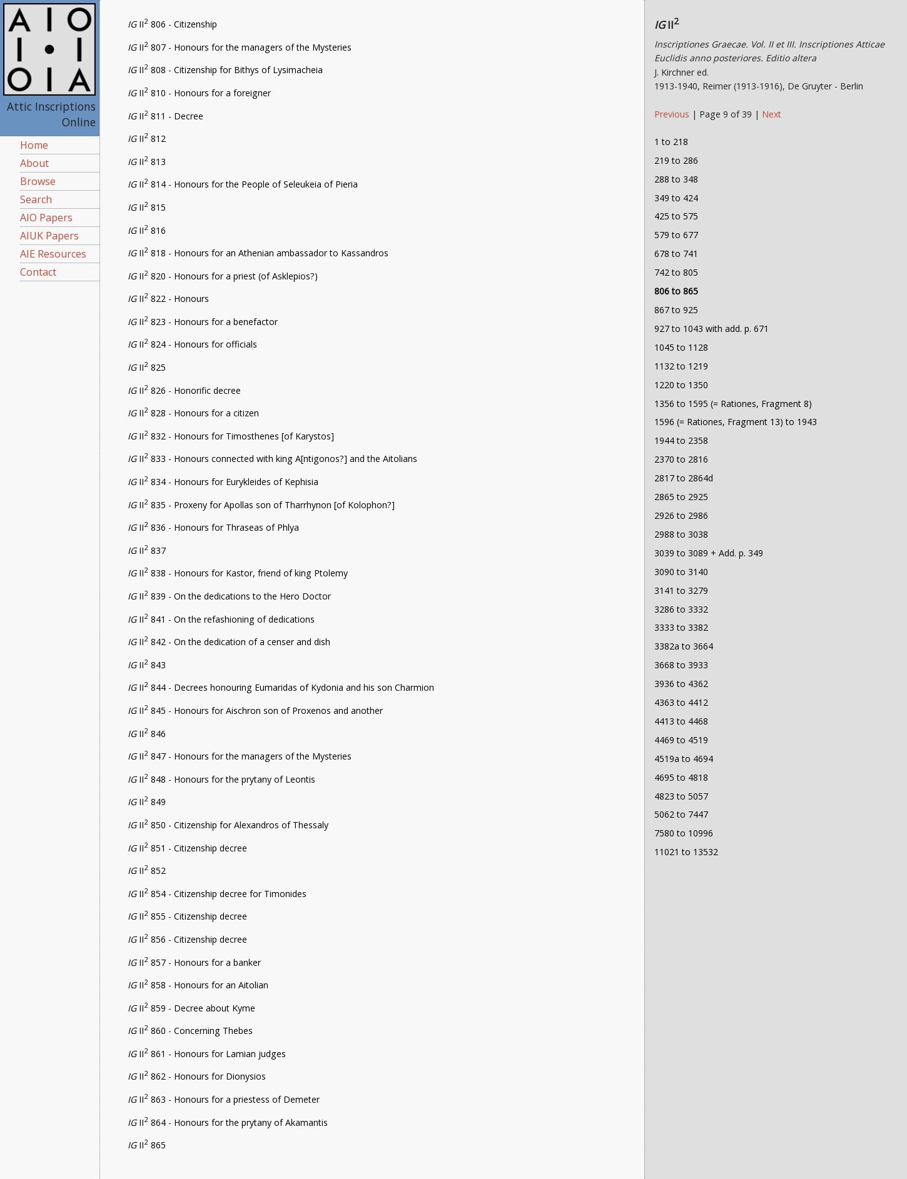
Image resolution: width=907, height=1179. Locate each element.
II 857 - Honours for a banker (194, 962)
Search (36, 199)
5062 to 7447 (681, 814)
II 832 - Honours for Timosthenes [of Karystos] (231, 436)
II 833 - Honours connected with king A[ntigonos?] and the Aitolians (272, 458)
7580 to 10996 (683, 833)
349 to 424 (676, 198)
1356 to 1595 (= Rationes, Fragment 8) (733, 403)
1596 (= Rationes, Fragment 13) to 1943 (735, 422)
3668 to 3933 (681, 665)
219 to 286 (676, 160)
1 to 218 (671, 142)
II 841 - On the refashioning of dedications (221, 619)
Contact (38, 272)
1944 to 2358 (681, 440)
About (34, 163)
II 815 (147, 207)
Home (34, 145)
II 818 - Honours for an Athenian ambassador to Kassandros (258, 253)
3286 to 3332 (681, 609)
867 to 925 (676, 310)
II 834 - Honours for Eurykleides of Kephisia (223, 482)
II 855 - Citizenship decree (187, 916)
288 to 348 (676, 179)
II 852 (147, 870)
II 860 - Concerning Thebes (190, 1030)
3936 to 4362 (681, 684)
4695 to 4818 (681, 777)
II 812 (147, 138)
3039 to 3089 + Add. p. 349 (708, 553)
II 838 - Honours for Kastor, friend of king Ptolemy (238, 573)
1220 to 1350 (681, 385)
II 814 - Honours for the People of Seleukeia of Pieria (243, 184)
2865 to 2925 (681, 497)
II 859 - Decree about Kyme (191, 1008)
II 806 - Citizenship (172, 24)
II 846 (147, 734)
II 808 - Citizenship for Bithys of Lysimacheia (225, 70)
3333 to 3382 (681, 627)
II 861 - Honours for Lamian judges (207, 1054)
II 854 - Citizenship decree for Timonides (217, 894)
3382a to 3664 (683, 646)
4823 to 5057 (681, 796)
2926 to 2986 (681, 515)
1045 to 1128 (681, 347)
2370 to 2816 (681, 459)
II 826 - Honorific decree (184, 390)
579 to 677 (676, 235)
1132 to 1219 (681, 366)
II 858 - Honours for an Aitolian (198, 985)
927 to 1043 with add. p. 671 (711, 328)
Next (771, 114)
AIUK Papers (49, 236)
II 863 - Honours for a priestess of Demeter (224, 1099)
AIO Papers (46, 217)
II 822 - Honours (168, 298)
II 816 (147, 230)
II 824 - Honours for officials (192, 344)
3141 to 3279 (681, 590)
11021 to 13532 (686, 852)
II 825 (147, 367)
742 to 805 (676, 272)
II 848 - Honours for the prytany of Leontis (221, 779)
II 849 (147, 802)
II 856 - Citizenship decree (187, 939)
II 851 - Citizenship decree (187, 848)
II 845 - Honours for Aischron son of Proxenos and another (255, 710)
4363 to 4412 (681, 702)
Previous (673, 114)
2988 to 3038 (681, 534)
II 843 (147, 665)
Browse (38, 181)
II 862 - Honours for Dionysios (197, 1076)
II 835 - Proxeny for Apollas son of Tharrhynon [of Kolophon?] (261, 505)
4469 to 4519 (681, 740)
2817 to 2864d (683, 478)
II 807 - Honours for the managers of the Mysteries (240, 47)
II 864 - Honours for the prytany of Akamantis (228, 1122)
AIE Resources (53, 254)
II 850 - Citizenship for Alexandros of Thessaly (228, 825)
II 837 (147, 550)
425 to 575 (676, 216)
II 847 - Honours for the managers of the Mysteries (240, 756)
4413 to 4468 (681, 721)
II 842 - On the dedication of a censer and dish (229, 642)
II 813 (147, 162)
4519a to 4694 (683, 759)
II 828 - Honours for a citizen (193, 413)
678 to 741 (676, 253)
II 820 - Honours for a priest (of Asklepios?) (223, 276)
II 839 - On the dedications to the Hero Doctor (229, 596)
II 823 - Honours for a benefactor (203, 322)
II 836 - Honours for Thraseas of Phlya (213, 527)
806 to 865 (676, 291)
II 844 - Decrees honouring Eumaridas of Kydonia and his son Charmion (281, 687)
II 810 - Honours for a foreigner (199, 93)
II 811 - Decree (165, 116)
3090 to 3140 (681, 572)
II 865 (147, 1145)
